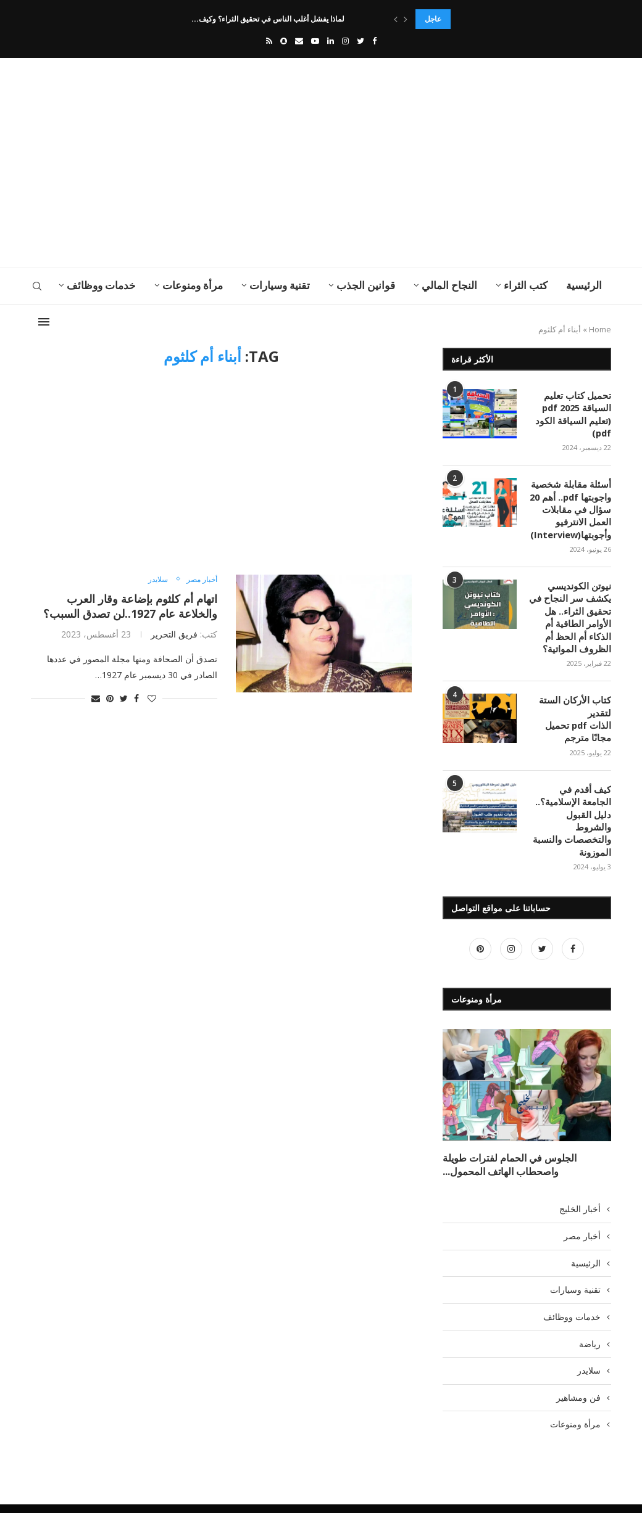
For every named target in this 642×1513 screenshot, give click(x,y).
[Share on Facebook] (136, 698)
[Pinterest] (480, 924)
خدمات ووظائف (101, 285)
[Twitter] (360, 40)
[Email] (299, 40)
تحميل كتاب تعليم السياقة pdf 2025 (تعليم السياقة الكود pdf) (576, 413)
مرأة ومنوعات (192, 285)
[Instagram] (345, 40)
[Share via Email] (95, 698)
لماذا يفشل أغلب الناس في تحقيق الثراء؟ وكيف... (269, 19)
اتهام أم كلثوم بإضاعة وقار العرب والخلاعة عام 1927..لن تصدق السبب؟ (130, 606)
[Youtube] (315, 40)
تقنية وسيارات (279, 285)
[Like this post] (152, 698)
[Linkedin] (330, 40)
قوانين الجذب (365, 285)
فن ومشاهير (578, 1369)
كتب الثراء (526, 285)
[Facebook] (374, 40)
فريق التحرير (174, 634)
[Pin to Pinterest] (110, 698)
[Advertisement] (222, 162)
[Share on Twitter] (124, 698)
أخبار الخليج (580, 1180)
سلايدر (154, 579)
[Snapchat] (283, 40)
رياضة (590, 1315)
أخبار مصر (200, 579)
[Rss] (269, 40)
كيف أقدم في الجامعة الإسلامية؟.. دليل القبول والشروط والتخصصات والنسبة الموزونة (571, 803)
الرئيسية (584, 285)
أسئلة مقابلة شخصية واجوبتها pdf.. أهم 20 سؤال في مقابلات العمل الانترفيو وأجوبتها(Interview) (572, 506)
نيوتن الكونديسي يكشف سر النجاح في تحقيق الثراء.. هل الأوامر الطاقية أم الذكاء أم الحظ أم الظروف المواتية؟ (573, 611)
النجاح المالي (449, 285)
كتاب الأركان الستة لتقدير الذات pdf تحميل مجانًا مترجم (577, 710)
